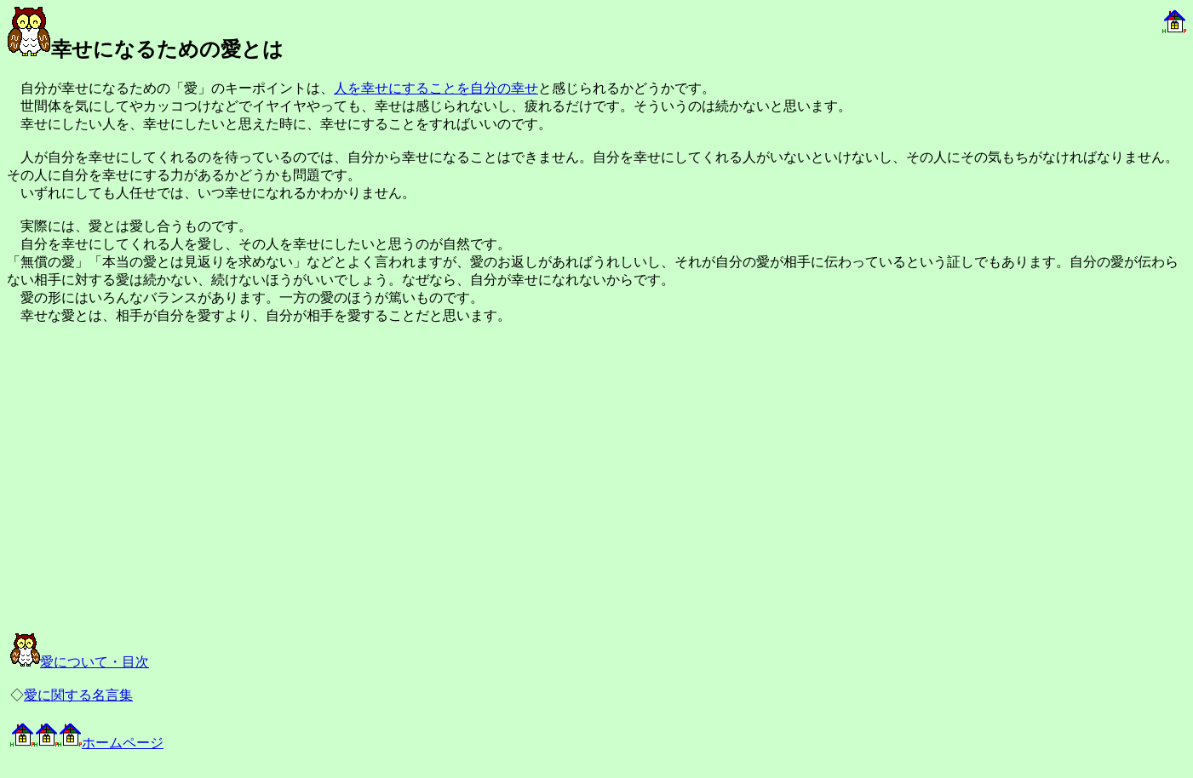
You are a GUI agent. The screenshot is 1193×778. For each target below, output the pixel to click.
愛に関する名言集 (78, 695)
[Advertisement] (197, 494)
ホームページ (86, 742)
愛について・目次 (79, 662)
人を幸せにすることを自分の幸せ (436, 88)
